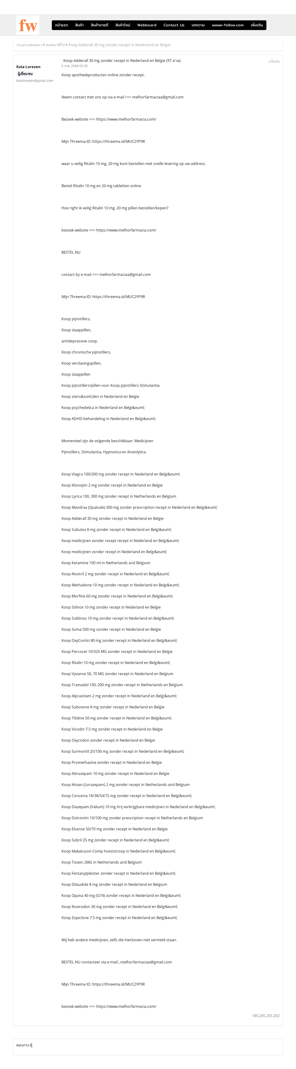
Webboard (146, 25)
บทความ (198, 25)
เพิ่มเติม (257, 25)
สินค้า (79, 25)
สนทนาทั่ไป (55, 44)
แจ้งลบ (274, 61)
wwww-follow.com (228, 25)
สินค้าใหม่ (122, 25)
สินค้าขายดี (99, 25)
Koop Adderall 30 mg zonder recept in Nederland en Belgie (119, 44)
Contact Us (174, 25)
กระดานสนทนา (29, 44)
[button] (273, 25)
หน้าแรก (61, 25)
